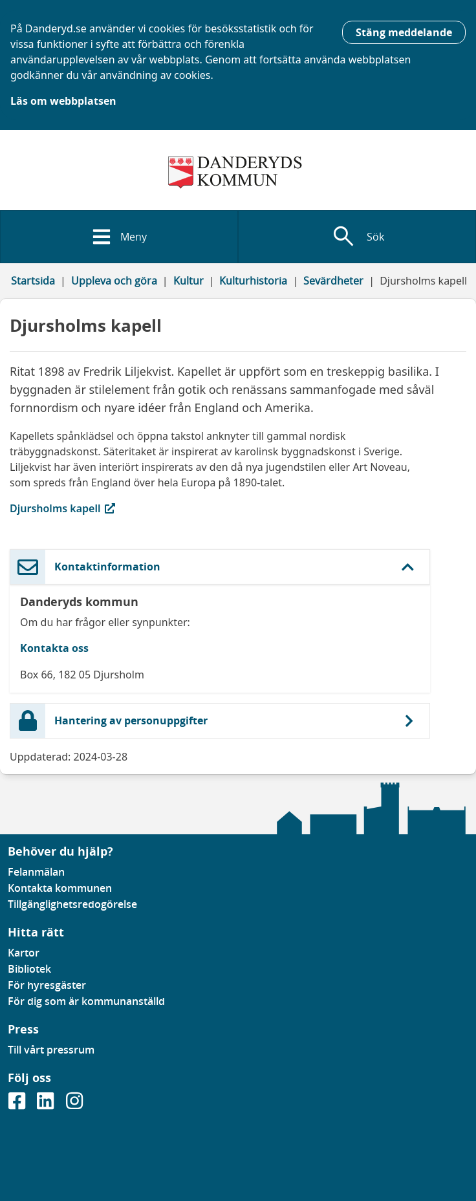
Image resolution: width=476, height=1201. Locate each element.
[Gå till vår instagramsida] (74, 1105)
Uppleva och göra (114, 281)
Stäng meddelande (404, 32)
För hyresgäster (47, 985)
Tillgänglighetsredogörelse (72, 904)
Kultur (188, 281)
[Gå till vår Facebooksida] (18, 1105)
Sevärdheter (333, 281)
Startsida (33, 281)
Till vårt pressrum (51, 1050)
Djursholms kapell (82, 508)
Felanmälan (36, 872)
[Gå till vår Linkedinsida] (46, 1105)
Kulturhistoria (253, 281)
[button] (220, 567)
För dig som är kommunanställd (86, 1001)
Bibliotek (29, 969)
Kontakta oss (54, 648)
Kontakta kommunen (60, 888)
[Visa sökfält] (357, 236)
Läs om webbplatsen (63, 101)
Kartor (23, 953)
